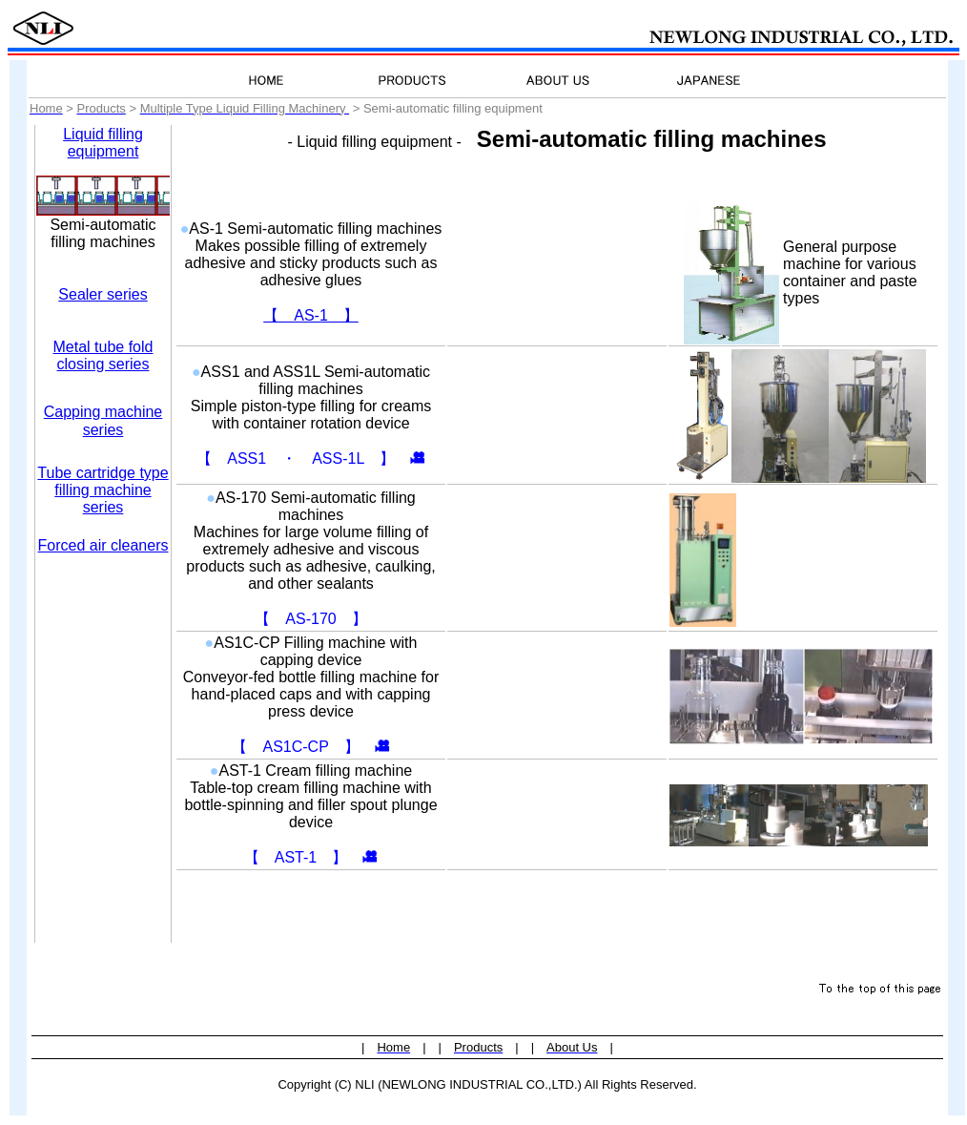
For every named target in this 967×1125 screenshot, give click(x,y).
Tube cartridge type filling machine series (102, 490)
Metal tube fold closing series (103, 355)
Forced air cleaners (103, 545)
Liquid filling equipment (103, 142)
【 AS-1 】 (311, 315)
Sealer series (102, 294)
